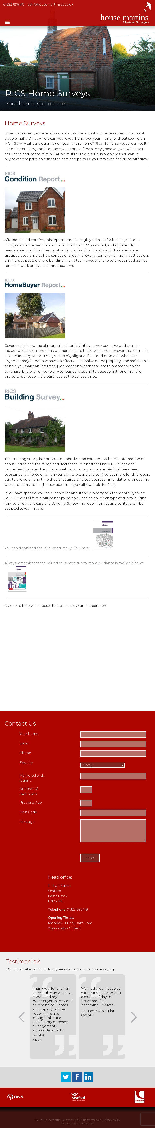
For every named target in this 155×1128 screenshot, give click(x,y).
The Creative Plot (85, 1123)
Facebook (77, 1077)
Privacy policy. (112, 1119)
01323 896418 (13, 4)
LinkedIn (88, 1077)
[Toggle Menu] (7, 22)
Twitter (66, 1077)
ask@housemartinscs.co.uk (50, 4)
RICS (99, 144)
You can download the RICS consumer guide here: (59, 548)
